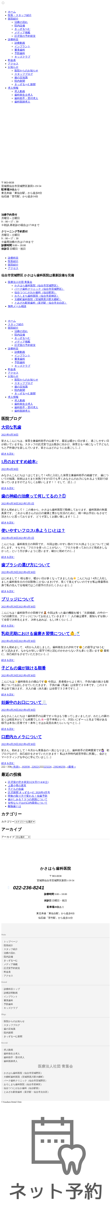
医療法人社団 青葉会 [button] (20, 282)
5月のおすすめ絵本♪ (19, 461)
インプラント (22, 46)
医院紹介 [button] (13, 327)
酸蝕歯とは (14, 806)
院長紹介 (13, 261)
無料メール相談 (17, 306)
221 (37, 766)
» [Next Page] (67, 766)
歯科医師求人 (22, 101)
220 (34, 766)
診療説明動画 (11, 993)
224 (49, 766)
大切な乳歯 (11, 427)
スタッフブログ (23, 74)
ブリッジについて (17, 599)
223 (45, 766)
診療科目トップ (12, 989)
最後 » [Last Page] (72, 766)
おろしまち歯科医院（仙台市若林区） (36, 295)
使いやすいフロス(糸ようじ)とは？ (33, 530)
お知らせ (13, 67)
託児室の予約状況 (25, 36)
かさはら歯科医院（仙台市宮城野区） (36, 285)
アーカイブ (7, 836)
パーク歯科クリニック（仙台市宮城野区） (39, 289)
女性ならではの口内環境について (27, 802)
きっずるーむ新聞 (25, 84)
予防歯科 (19, 53)
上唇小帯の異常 (17, 785)
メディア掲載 (22, 32)
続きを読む (7, 453)
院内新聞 (19, 81)
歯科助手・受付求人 (26, 98)
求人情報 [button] (13, 397)
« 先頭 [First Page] (14, 766)
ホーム (12, 11)
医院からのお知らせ (26, 70)
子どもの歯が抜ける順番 (23, 668)
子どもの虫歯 (16, 789)
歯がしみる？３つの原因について (27, 799)
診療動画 (19, 43)
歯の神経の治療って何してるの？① (33, 496)
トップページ (11, 941)
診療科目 (13, 39)
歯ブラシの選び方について (25, 565)
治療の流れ (21, 22)
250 (63, 766)
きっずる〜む (22, 29)
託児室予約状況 (12, 968)
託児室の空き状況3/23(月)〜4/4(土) (28, 782)
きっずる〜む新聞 (25, 393)
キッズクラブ (22, 56)
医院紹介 (13, 18)
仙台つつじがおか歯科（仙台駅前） (35, 292)
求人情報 (13, 87)
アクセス (13, 63)
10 (23, 766)
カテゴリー (7, 821)
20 (25, 766)
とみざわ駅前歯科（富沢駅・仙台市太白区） (40, 302)
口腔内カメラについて (21, 737)
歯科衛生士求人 (23, 94)
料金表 (12, 60)
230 (55, 766)
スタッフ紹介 (16, 324)
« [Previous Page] (19, 766)
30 (28, 766)
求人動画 (19, 91)
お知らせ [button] (13, 376)
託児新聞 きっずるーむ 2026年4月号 (29, 792)
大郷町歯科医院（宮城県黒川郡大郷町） (38, 299)
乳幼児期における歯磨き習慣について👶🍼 (40, 633)
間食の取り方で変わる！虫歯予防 (27, 795)
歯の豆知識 (21, 77)
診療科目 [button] (13, 348)
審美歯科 (19, 49)
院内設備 (19, 25)
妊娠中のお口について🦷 (24, 702)
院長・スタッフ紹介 (20, 15)
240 (59, 766)
